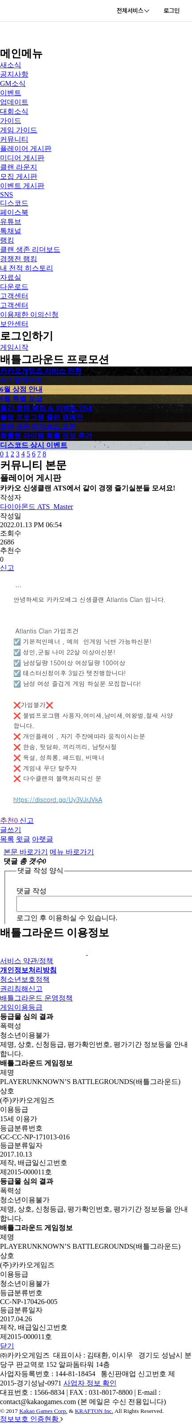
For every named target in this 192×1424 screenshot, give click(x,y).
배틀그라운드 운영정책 (36, 998)
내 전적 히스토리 (26, 268)
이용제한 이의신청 (29, 314)
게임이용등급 (21, 1007)
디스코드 (14, 203)
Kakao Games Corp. (43, 1411)
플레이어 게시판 (25, 148)
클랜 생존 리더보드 (30, 249)
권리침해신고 (21, 988)
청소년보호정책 (25, 979)
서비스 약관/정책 (26, 961)
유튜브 (10, 221)
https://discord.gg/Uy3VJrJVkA (57, 799)
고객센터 (14, 296)
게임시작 (14, 347)
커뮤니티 (14, 139)
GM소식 (13, 83)
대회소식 (14, 111)
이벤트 (10, 92)
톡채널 (10, 231)
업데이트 (14, 102)
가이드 (10, 120)
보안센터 (14, 324)
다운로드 (14, 286)
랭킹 (7, 240)
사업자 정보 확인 (90, 1383)
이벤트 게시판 (22, 185)
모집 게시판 (18, 176)
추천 (10, 820)
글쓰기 (10, 830)
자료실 (10, 277)
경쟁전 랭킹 (18, 258)
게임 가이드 (18, 130)
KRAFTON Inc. (94, 1411)
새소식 (10, 65)
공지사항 (14, 74)
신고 (7, 567)
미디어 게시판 (22, 158)
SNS (6, 194)
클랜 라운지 (18, 167)
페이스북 (14, 212)
